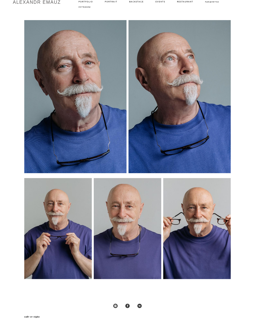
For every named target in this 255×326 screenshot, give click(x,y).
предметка (212, 1)
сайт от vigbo (32, 317)
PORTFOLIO (86, 1)
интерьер (85, 7)
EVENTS (160, 1)
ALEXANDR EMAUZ (37, 2)
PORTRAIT (111, 1)
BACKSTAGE (136, 1)
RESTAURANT (185, 1)
